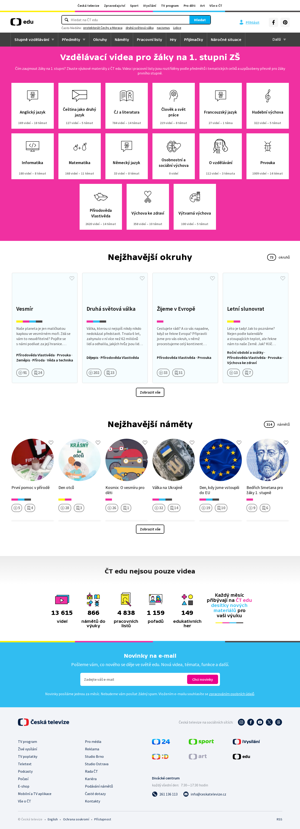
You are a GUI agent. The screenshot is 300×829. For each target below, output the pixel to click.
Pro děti (190, 5)
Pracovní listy (149, 39)
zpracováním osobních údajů (231, 693)
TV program (170, 5)
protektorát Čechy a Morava (129, 28)
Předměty (71, 39)
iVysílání (149, 5)
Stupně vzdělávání (31, 39)
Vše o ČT (215, 5)
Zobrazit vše (150, 392)
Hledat (173, 19)
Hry (173, 39)
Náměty (122, 39)
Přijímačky (193, 39)
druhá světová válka (166, 28)
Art (202, 5)
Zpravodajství (114, 5)
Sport (134, 5)
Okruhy (100, 39)
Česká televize (88, 5)
